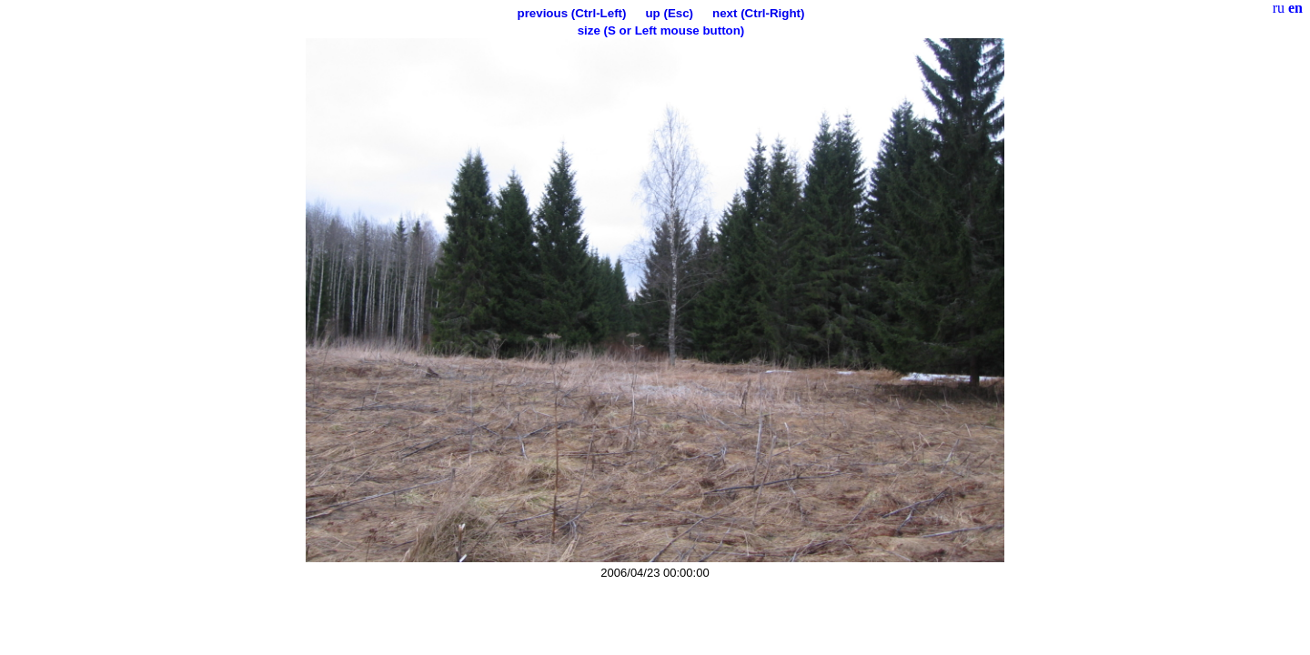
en (1295, 7)
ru (1279, 7)
